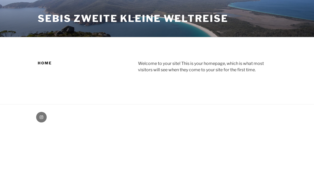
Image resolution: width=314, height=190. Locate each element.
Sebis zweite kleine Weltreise (133, 18)
